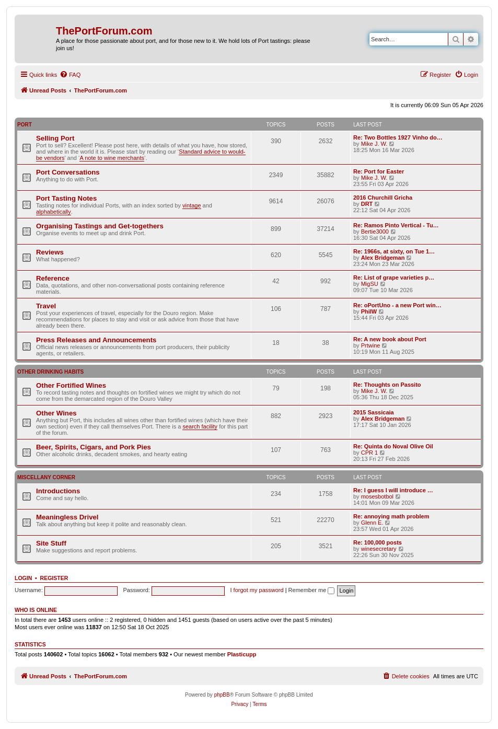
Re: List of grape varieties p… (393, 277)
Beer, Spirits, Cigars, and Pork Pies (93, 447)
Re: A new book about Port (389, 339)
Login (23, 578)
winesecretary (379, 549)
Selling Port (55, 138)
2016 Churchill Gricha (382, 197)
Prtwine (370, 345)
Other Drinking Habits (50, 372)
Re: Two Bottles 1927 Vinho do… (398, 137)
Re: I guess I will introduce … (393, 490)
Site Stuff (51, 543)
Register (54, 578)
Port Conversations (68, 172)
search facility (199, 426)
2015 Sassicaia (373, 412)
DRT (367, 204)
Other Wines (56, 413)
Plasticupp (242, 654)
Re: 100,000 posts (377, 542)
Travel (46, 306)
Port (24, 125)
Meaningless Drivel (67, 517)
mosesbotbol (377, 496)
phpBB (222, 695)
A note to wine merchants (111, 158)
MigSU (369, 284)
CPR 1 (369, 452)
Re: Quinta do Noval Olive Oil (393, 446)
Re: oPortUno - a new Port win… (397, 305)
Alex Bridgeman (383, 257)
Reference (53, 278)
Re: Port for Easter (378, 171)
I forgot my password (257, 590)
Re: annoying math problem (391, 516)
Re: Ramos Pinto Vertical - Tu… (396, 225)
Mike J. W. (374, 144)
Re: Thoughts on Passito (387, 384)
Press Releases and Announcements (96, 340)
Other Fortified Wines (71, 385)
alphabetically (53, 212)
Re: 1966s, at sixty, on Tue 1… (394, 251)
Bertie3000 (375, 231)
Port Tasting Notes (66, 198)
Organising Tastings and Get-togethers (100, 226)
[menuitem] (70, 74)
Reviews (50, 252)
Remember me (311, 590)
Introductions (58, 491)
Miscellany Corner (46, 477)
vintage (191, 205)
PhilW (369, 311)
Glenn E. (372, 522)
